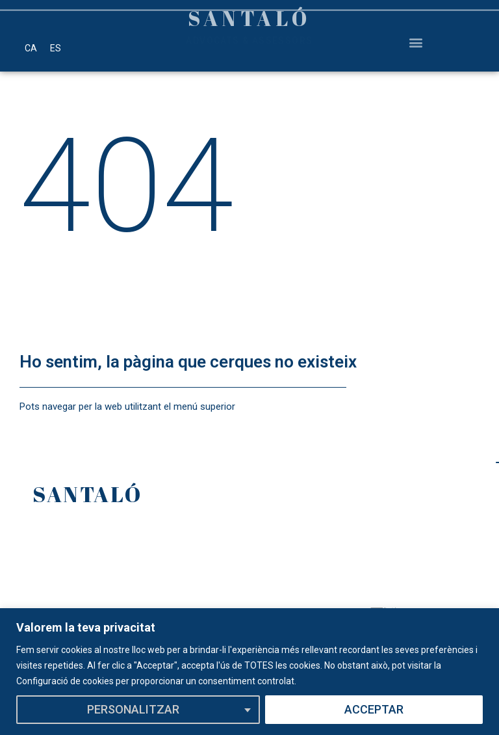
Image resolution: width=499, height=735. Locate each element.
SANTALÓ (87, 494)
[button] (415, 35)
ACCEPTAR (373, 709)
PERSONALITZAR (133, 709)
